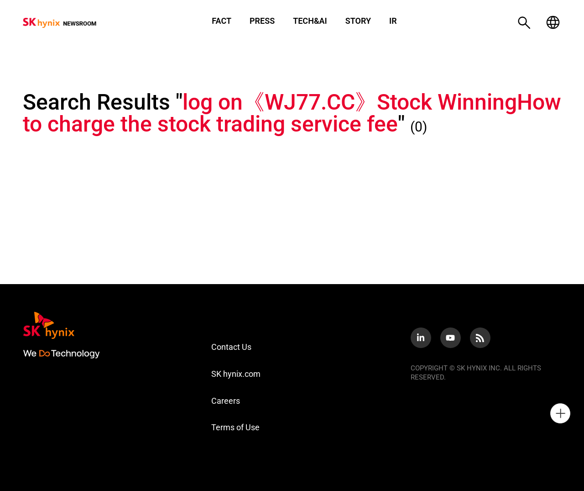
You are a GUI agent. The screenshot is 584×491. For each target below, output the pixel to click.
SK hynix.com (236, 374)
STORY (358, 21)
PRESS (262, 21)
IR (393, 21)
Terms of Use (235, 427)
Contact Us (231, 347)
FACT (221, 21)
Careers (225, 401)
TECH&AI (310, 21)
